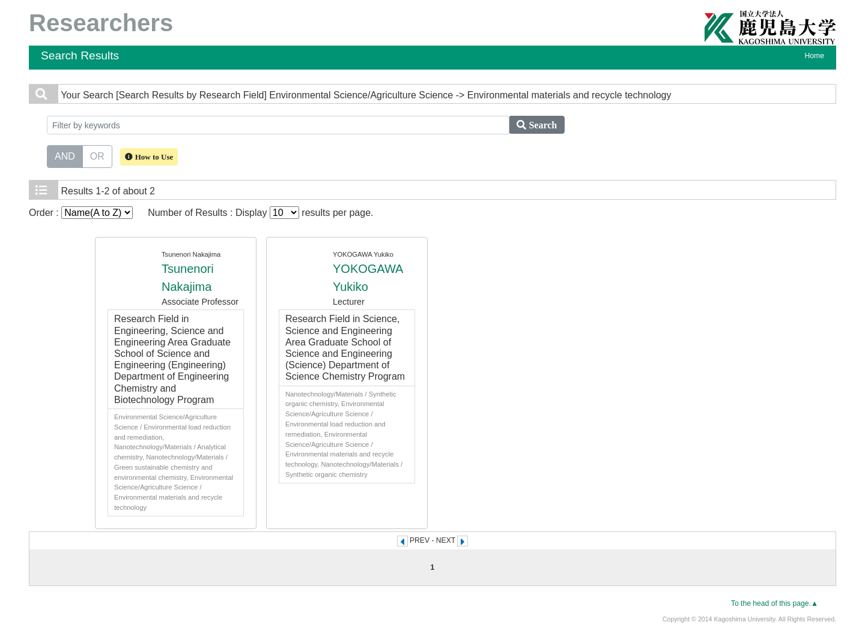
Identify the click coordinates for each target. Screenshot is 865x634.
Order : (81, 212)
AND (65, 155)
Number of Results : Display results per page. (260, 212)
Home (814, 56)
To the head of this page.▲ (774, 603)
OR (97, 155)
